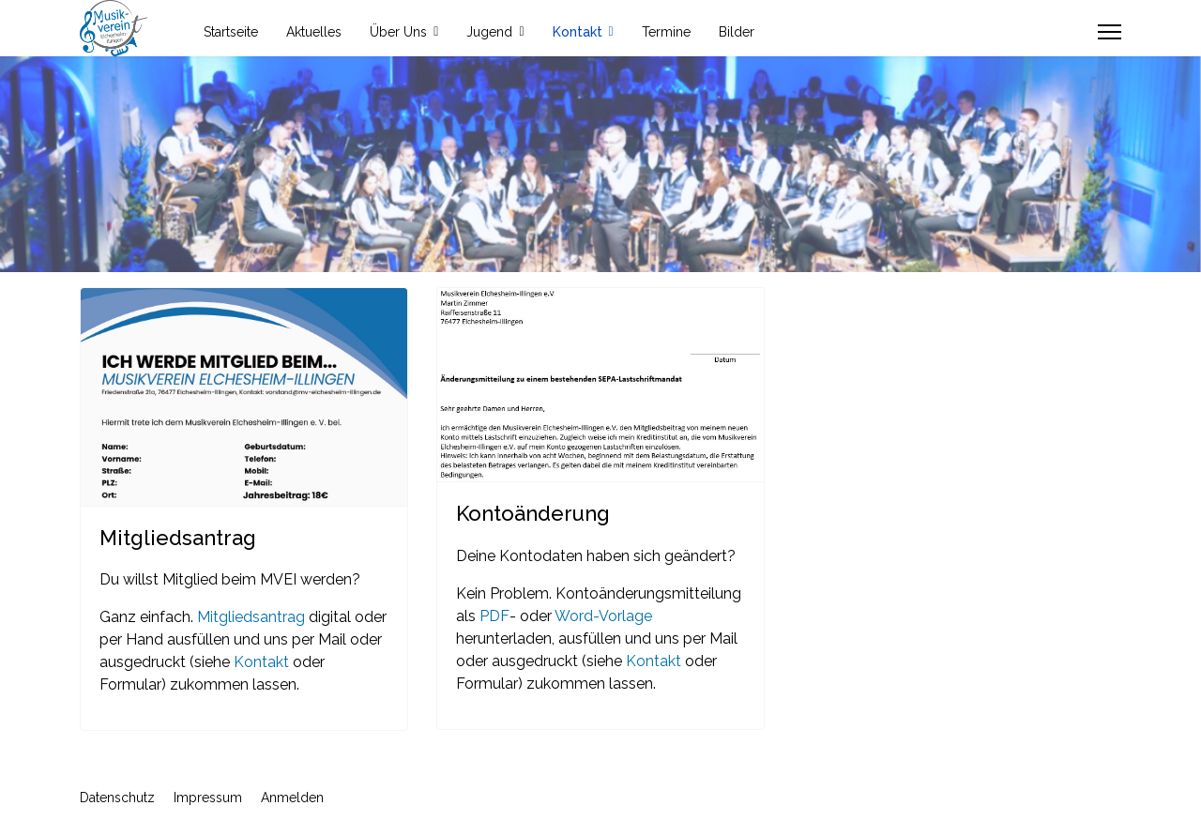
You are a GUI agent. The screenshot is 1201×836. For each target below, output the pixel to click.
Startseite (231, 31)
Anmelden (292, 797)
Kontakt (577, 31)
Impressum (208, 797)
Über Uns (398, 31)
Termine (666, 31)
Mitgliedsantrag (251, 617)
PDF (494, 616)
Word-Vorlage (603, 616)
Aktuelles (314, 31)
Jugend (489, 31)
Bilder (736, 31)
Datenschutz (117, 797)
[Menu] (1109, 32)
